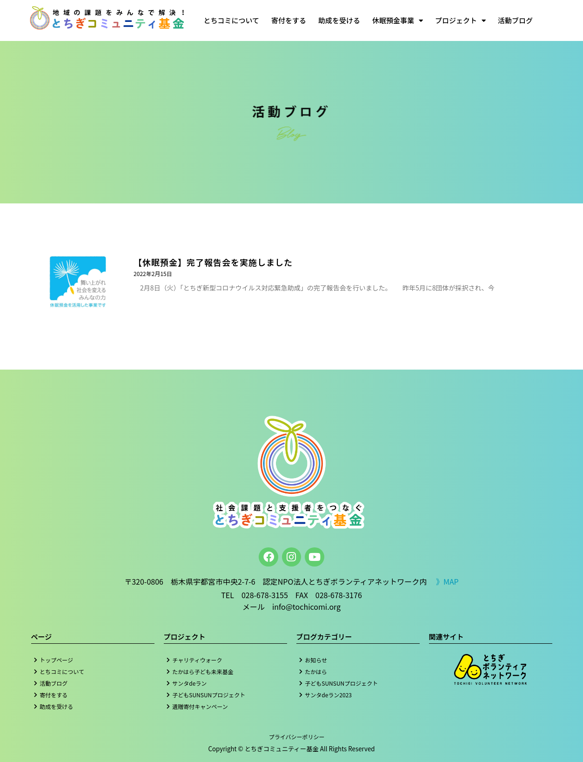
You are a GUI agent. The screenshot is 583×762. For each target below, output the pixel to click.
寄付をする (288, 20)
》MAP (447, 581)
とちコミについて (231, 20)
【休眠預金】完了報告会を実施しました (213, 262)
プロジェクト (460, 21)
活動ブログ (515, 20)
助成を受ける (339, 20)
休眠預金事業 (397, 21)
